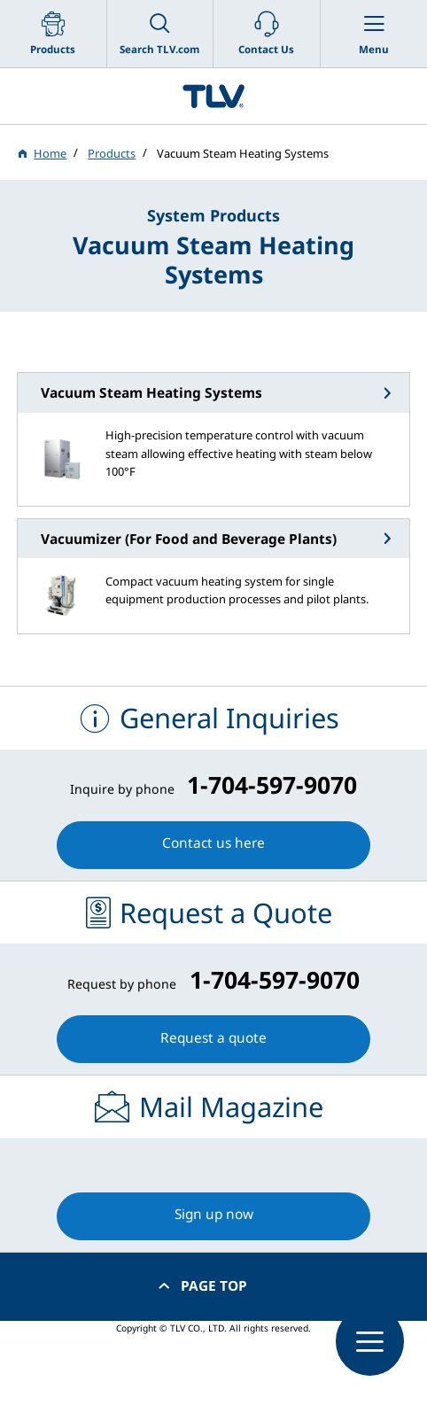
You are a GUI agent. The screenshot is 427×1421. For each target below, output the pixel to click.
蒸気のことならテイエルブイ (213, 96)
